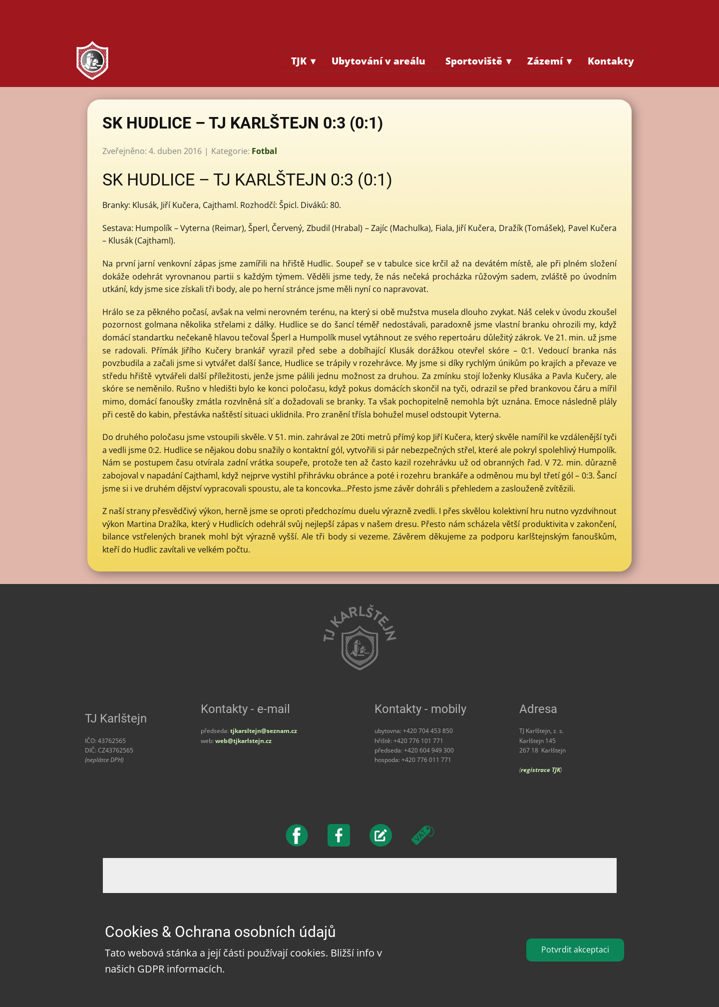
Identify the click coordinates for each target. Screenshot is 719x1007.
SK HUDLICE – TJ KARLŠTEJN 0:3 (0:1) (242, 123)
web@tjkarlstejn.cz (243, 740)
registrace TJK (540, 770)
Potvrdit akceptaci (575, 949)
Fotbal (264, 151)
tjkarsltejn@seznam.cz (263, 730)
